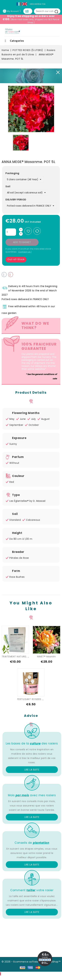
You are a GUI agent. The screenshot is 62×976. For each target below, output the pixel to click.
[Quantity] (10, 232)
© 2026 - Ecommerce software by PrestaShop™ (31, 961)
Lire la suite (31, 769)
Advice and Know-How (38, 4)
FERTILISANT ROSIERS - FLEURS (34, 699)
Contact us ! (25, 251)
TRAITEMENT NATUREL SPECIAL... (20, 656)
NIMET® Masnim (46, 656)
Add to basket (22, 242)
